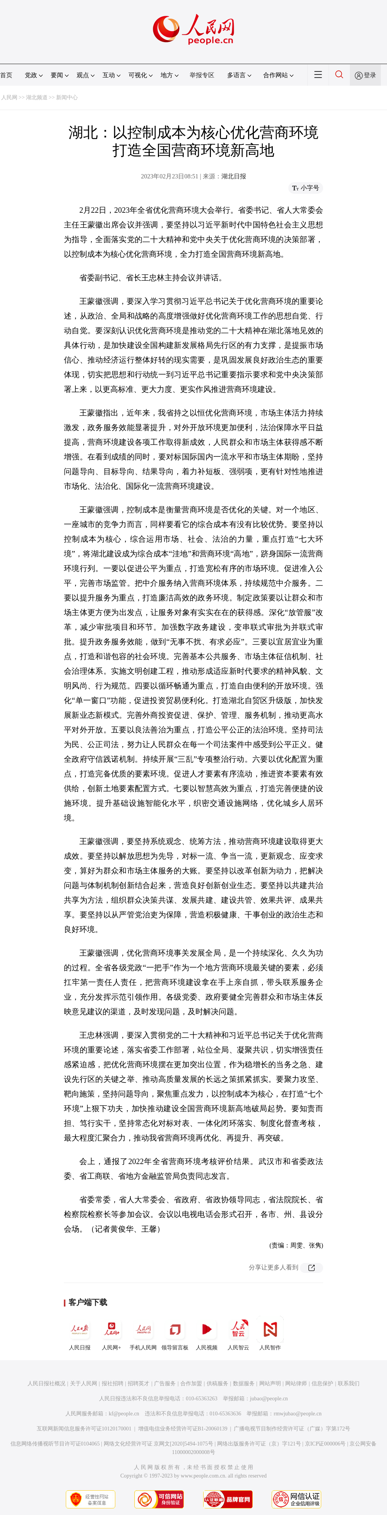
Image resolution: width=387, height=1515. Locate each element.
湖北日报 (233, 176)
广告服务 (165, 1383)
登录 (370, 75)
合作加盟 (191, 1383)
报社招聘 (112, 1383)
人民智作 (270, 1333)
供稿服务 (217, 1383)
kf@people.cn (124, 1414)
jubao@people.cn (269, 1398)
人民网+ (111, 1333)
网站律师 (296, 1383)
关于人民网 (83, 1383)
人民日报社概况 (46, 1383)
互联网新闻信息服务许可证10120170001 (84, 1429)
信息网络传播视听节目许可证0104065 (55, 1444)
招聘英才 (138, 1383)
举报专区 (202, 75)
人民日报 (79, 1333)
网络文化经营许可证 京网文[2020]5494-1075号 (159, 1444)
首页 (6, 75)
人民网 (9, 97)
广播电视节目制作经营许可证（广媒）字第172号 (292, 1429)
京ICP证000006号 (325, 1444)
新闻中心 (67, 97)
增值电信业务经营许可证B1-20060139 (183, 1429)
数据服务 (244, 1383)
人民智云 (238, 1333)
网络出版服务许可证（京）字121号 (259, 1444)
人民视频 (206, 1333)
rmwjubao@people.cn (298, 1414)
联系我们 (349, 1383)
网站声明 (270, 1383)
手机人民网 (143, 1333)
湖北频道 (37, 97)
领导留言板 (174, 1333)
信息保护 (322, 1383)
